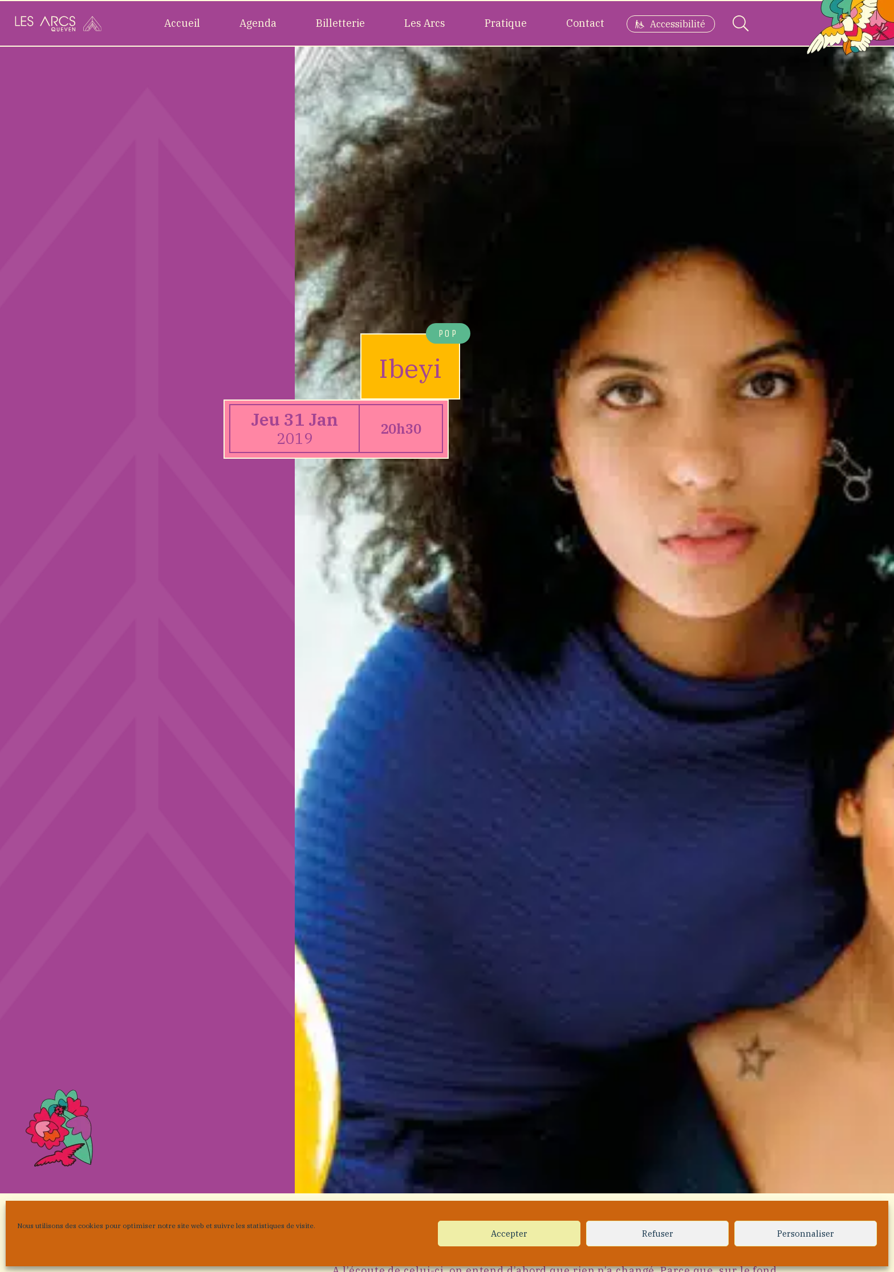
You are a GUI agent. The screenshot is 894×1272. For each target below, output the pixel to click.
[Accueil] (58, 23)
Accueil (182, 23)
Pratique (506, 23)
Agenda (258, 23)
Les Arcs (424, 23)
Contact (585, 23)
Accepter (509, 1233)
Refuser (657, 1233)
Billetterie (340, 23)
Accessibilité (677, 24)
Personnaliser (805, 1233)
